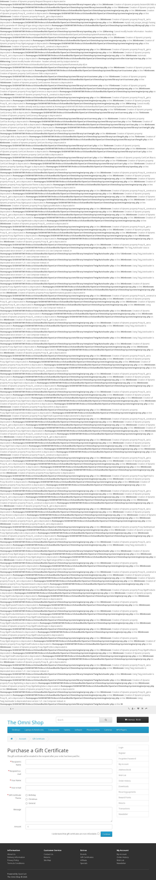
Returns (122, 803)
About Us (11, 854)
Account (22, 739)
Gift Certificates (86, 857)
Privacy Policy (13, 860)
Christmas (31, 799)
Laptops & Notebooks (34, 730)
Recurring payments (127, 792)
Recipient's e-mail (15, 772)
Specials (83, 863)
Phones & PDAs (93, 730)
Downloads (123, 786)
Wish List (122, 775)
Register (122, 753)
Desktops (16, 730)
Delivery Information (16, 857)
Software (78, 730)
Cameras (108, 730)
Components (53, 730)
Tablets (67, 730)
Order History (125, 781)
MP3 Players (121, 730)
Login (121, 747)
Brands (83, 854)
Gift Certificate (38, 739)
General (30, 803)
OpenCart (22, 874)
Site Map (47, 860)
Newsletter (123, 814)
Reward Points (125, 797)
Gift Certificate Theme (15, 796)
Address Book (125, 769)
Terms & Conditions (15, 863)
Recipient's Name (16, 763)
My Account (123, 764)
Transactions (124, 808)
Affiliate (83, 860)
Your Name (16, 780)
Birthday (31, 795)
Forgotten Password (127, 758)
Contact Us (48, 854)
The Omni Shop (25, 722)
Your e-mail (16, 787)
